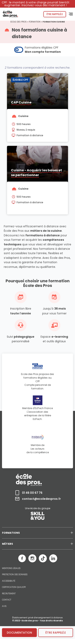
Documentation (19, 633)
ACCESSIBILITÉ (8, 581)
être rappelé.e (55, 633)
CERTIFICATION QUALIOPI (14, 587)
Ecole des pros (18, 21)
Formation (34, 21)
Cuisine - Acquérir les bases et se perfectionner (36, 172)
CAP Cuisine (21, 102)
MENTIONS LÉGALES (11, 568)
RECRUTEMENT (9, 593)
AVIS (4, 606)
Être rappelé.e (55, 14)
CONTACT (6, 600)
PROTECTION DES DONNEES (14, 574)
